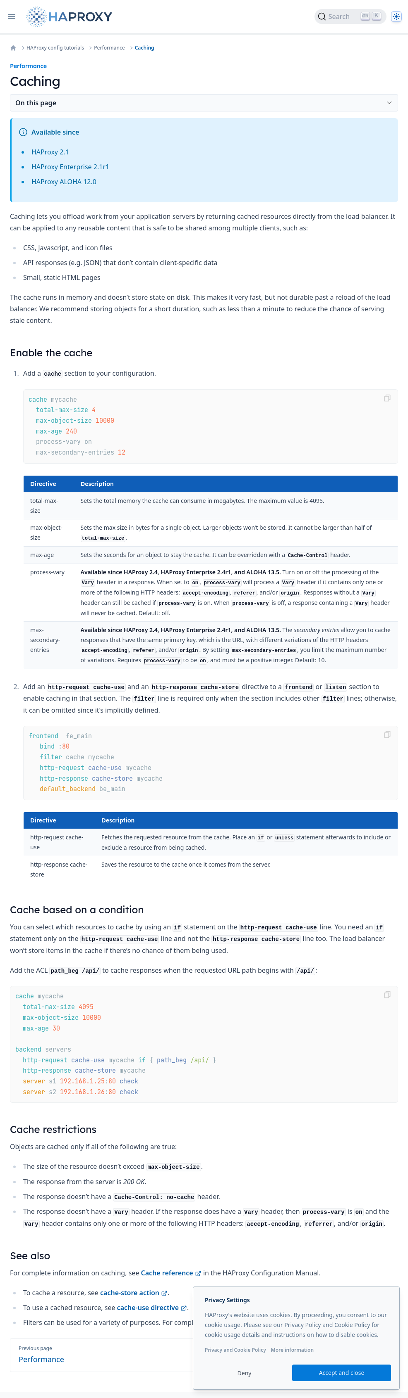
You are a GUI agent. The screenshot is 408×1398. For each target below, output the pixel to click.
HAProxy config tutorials (55, 48)
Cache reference (171, 1272)
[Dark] (396, 16)
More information (292, 1349)
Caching (144, 48)
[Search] (350, 16)
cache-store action (134, 1292)
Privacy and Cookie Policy (235, 1349)
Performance (109, 48)
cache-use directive (152, 1307)
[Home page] (71, 17)
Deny (245, 1373)
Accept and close (342, 1373)
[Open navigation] (12, 16)
